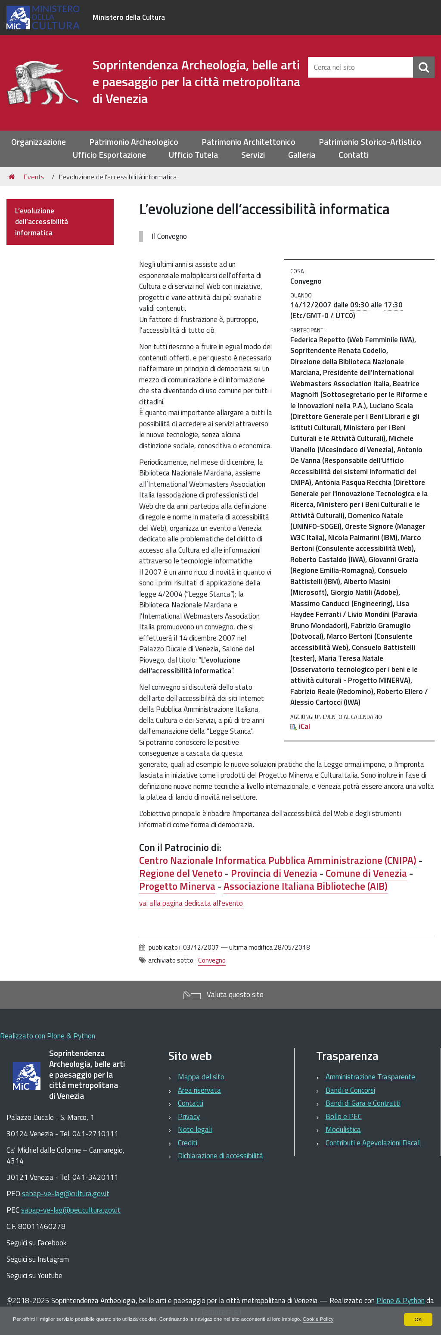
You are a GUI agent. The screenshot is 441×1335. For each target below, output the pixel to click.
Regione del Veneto (181, 873)
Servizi (253, 155)
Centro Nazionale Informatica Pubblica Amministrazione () (277, 860)
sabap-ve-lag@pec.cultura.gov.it (71, 1210)
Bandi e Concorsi (350, 1090)
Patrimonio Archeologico (133, 142)
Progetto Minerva (177, 886)
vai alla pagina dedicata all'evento (191, 903)
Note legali (195, 1129)
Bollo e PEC (344, 1116)
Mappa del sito (201, 1076)
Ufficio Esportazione (109, 155)
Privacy (189, 1116)
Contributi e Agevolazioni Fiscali (373, 1142)
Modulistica (343, 1129)
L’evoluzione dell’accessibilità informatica (41, 221)
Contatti (354, 155)
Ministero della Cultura (129, 17)
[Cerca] (424, 67)
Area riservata (199, 1090)
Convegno (212, 960)
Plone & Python (400, 1300)
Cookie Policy (323, 1319)
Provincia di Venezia (274, 873)
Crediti (187, 1142)
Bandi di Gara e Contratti (363, 1103)
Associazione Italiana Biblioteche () (306, 886)
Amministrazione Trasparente (370, 1076)
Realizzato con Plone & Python (47, 1035)
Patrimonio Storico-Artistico (370, 142)
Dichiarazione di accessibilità (220, 1155)
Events (34, 177)
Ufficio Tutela (193, 155)
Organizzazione (38, 142)
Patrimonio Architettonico (248, 142)
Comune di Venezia (366, 873)
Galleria (301, 155)
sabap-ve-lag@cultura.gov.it (65, 1193)
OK (418, 1319)
